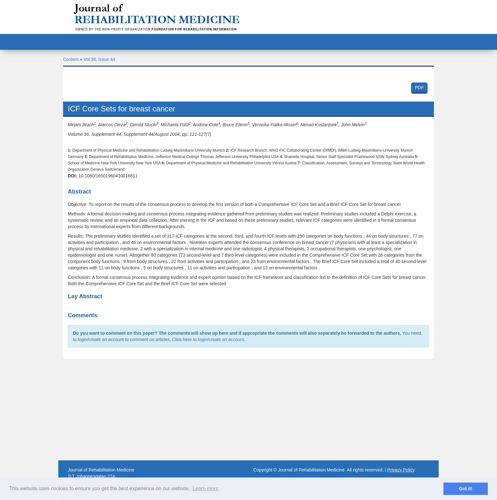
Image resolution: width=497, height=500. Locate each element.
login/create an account (221, 339)
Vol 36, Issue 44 (99, 59)
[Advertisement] (248, 409)
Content (71, 59)
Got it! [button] (465, 488)
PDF (419, 87)
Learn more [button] (205, 488)
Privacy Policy (401, 469)
